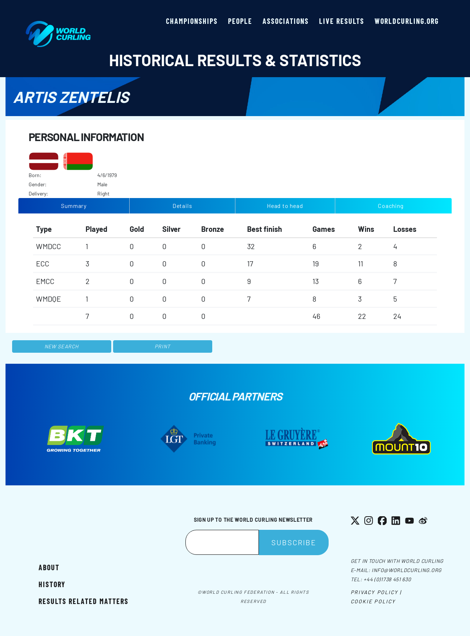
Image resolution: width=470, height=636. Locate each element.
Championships (192, 21)
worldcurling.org (407, 21)
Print (163, 346)
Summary (74, 205)
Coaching (390, 205)
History (52, 584)
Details (182, 205)
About (49, 567)
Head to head (285, 205)
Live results (341, 21)
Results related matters (84, 601)
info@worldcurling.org (407, 570)
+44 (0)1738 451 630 (387, 579)
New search (61, 346)
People (240, 21)
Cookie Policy (373, 601)
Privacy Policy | (376, 592)
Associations (286, 21)
